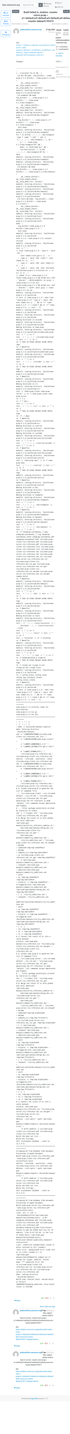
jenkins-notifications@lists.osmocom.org (63, 40)
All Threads (6, 22)
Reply (17, 1301)
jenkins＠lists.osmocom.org (30, 30)
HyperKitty (34, 1398)
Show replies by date (47, 1306)
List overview (6, 14)
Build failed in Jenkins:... (21, 24)
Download (6, 33)
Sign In (58, 3)
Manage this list (47, 5)
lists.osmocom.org (11, 5)
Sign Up (59, 7)
